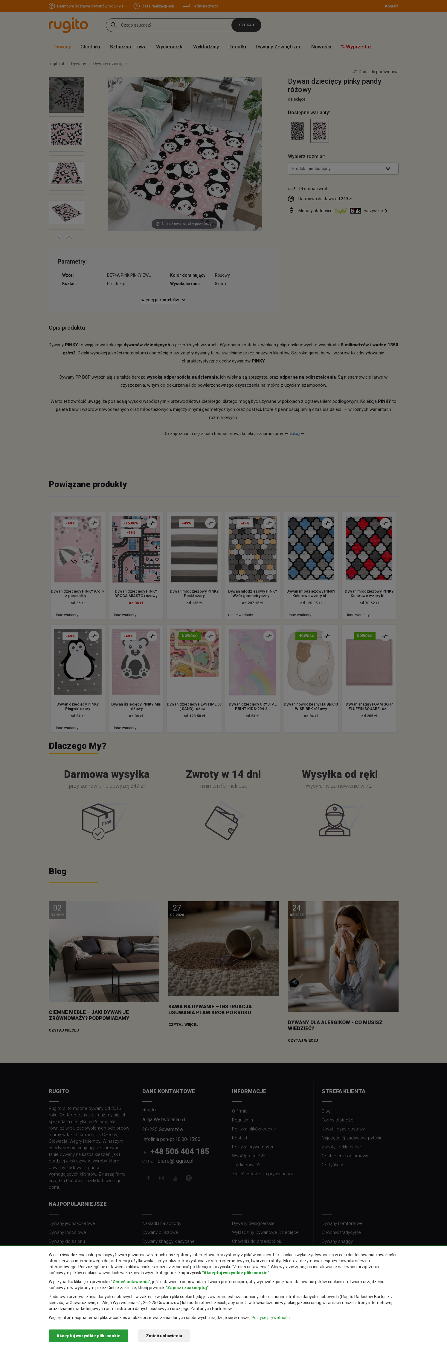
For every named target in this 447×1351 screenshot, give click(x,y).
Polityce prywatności (270, 1317)
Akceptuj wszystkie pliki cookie (88, 1335)
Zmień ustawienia (164, 1335)
